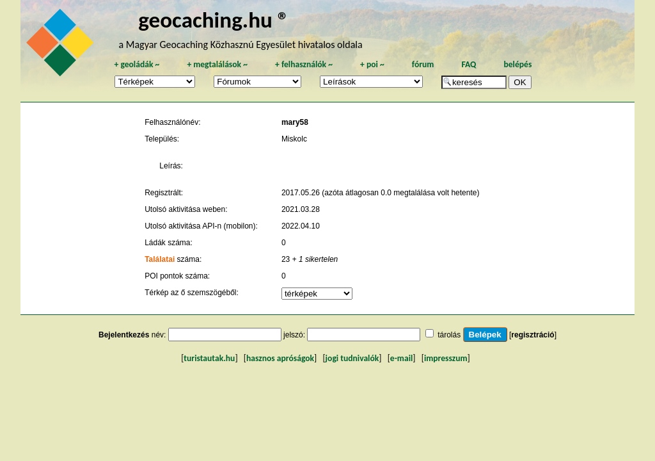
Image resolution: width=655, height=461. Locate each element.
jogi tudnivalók (352, 358)
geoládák (136, 64)
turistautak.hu (209, 358)
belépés (517, 64)
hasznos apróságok (280, 358)
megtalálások (217, 64)
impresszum (446, 358)
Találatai (160, 259)
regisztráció (532, 334)
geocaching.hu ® (213, 19)
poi (372, 64)
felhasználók (303, 64)
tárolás (449, 334)
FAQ (468, 64)
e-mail (401, 358)
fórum (423, 64)
